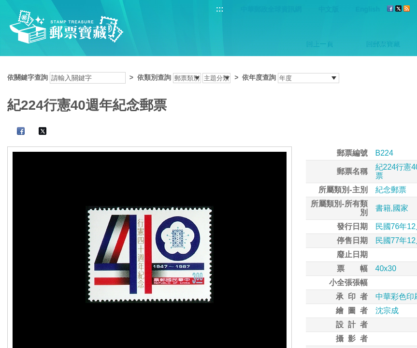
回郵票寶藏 (383, 44)
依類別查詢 (154, 77)
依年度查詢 (259, 77)
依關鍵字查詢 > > (173, 77)
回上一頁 (319, 44)
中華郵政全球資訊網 (271, 9)
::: (220, 9)
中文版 (328, 9)
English (368, 9)
